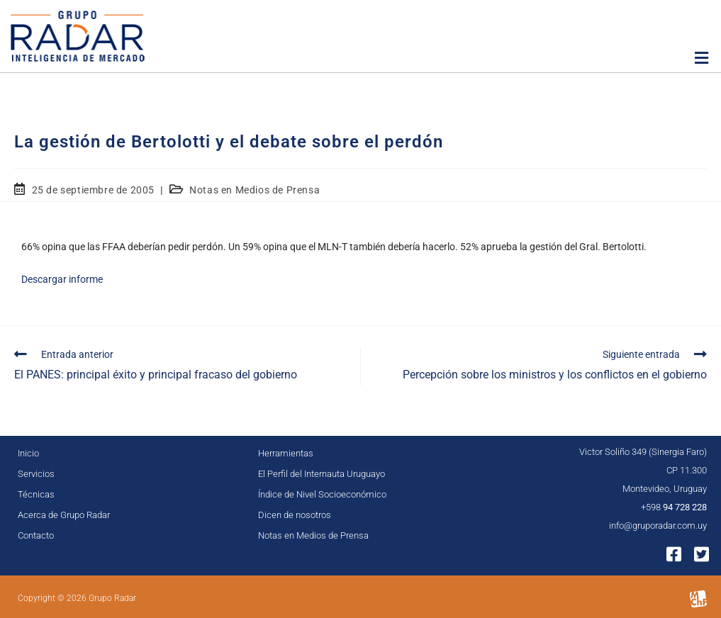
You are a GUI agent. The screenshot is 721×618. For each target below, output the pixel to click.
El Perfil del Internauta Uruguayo (321, 473)
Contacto (36, 535)
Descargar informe (62, 279)
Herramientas (285, 453)
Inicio (28, 453)
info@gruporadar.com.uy (658, 525)
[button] (702, 58)
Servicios (36, 473)
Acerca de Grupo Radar (64, 515)
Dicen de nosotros (294, 515)
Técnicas (36, 494)
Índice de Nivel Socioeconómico (322, 494)
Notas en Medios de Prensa (254, 190)
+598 (674, 507)
